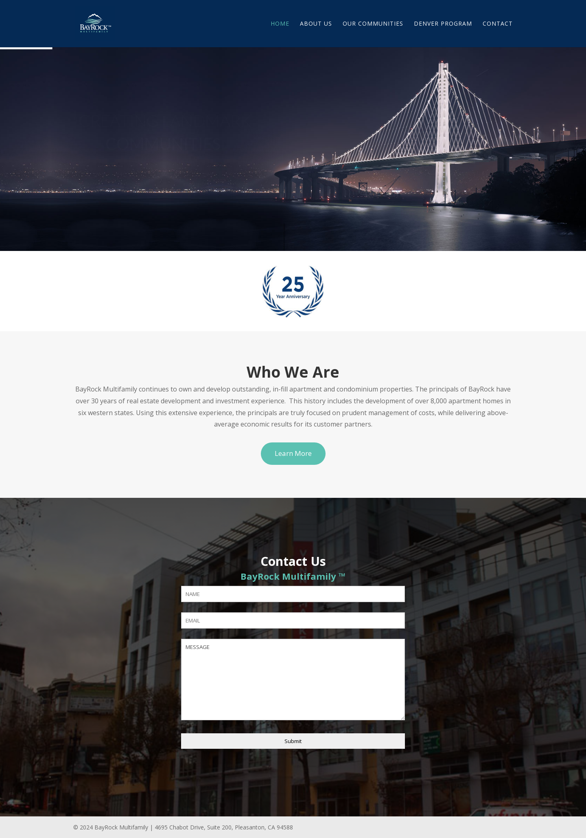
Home (280, 24)
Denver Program (443, 24)
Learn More (293, 453)
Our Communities (373, 24)
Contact (498, 24)
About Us (316, 24)
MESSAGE (293, 679)
